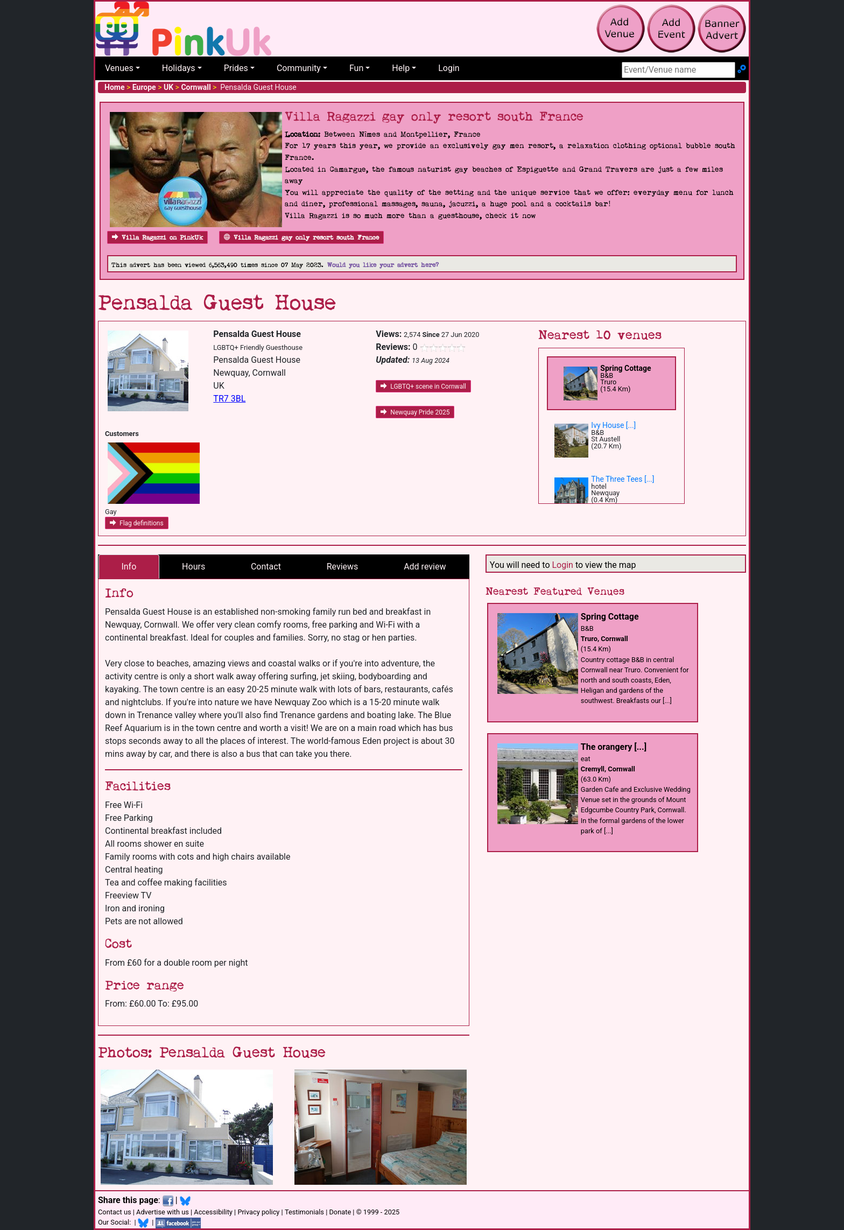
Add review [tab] (425, 566)
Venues (119, 68)
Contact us (114, 1212)
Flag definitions (137, 523)
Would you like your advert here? (383, 265)
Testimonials (304, 1212)
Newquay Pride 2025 (415, 412)
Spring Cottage (625, 368)
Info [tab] (128, 566)
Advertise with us (162, 1212)
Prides (236, 68)
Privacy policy (258, 1212)
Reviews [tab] (342, 566)
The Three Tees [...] (622, 479)
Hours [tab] (193, 566)
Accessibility (213, 1212)
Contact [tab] (266, 566)
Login (448, 68)
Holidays (178, 68)
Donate (340, 1212)
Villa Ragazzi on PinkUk (157, 237)
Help (401, 68)
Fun (356, 68)
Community (299, 68)
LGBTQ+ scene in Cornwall (423, 386)
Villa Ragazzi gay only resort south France (301, 237)
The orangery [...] (613, 747)
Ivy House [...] (613, 425)
